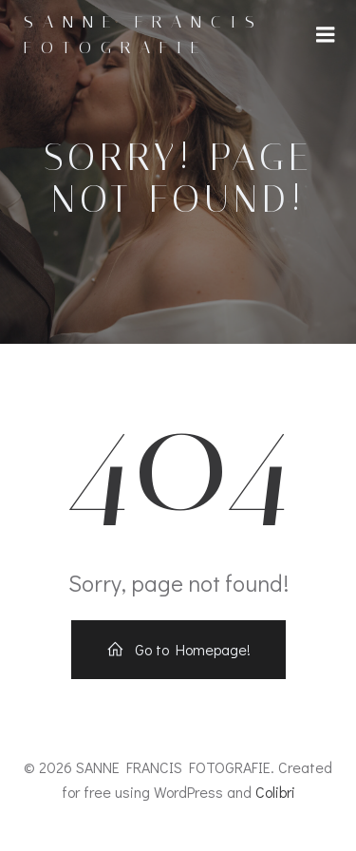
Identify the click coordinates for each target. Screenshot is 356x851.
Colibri (275, 792)
